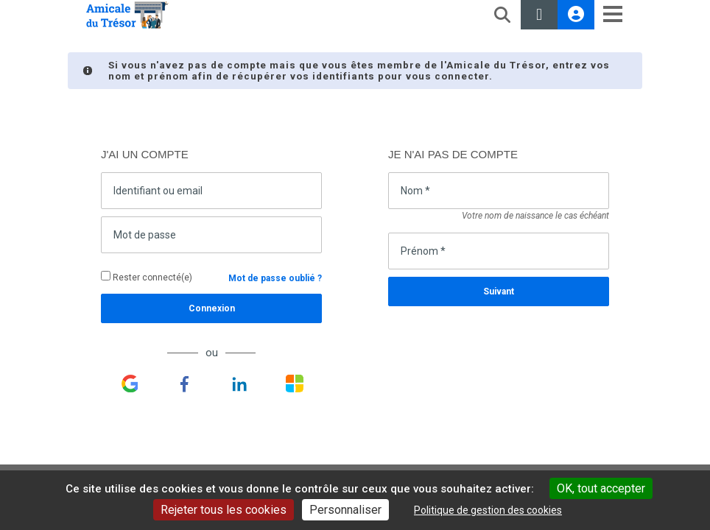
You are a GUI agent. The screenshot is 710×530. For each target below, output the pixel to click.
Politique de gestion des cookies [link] (488, 510)
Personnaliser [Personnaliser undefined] (345, 510)
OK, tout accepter (601, 488)
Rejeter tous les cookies (224, 510)
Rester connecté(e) (146, 277)
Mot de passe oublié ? (275, 278)
